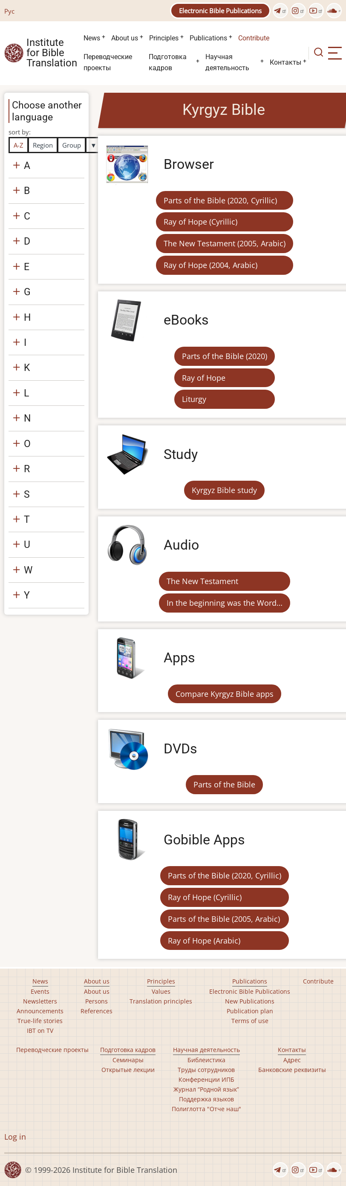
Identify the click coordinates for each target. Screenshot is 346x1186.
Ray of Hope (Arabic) (204, 940)
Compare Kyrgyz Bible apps (225, 694)
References (96, 1011)
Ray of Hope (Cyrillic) (200, 222)
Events (40, 991)
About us (124, 38)
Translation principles (161, 1001)
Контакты (285, 62)
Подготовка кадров (168, 62)
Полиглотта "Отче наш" (206, 1109)
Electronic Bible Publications (220, 10)
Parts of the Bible (224, 784)
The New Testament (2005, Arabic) (224, 243)
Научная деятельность (227, 62)
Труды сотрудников (206, 1070)
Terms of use (249, 1021)
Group (71, 145)
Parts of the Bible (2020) (224, 356)
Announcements (40, 1011)
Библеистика (206, 1060)
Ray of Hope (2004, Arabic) (210, 265)
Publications (208, 38)
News (92, 38)
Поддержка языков (206, 1099)
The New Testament (202, 581)
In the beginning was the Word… (225, 603)
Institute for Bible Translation (51, 53)
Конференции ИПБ (206, 1079)
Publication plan (250, 1011)
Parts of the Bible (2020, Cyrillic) (220, 200)
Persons (96, 1001)
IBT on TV (40, 1030)
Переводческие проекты (108, 62)
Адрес (292, 1060)
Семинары (128, 1060)
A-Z (18, 145)
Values (161, 991)
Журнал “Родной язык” (206, 1089)
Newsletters (40, 1001)
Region (43, 145)
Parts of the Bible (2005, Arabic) (224, 919)
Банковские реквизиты (292, 1070)
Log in (15, 1137)
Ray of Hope (203, 378)
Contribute (253, 38)
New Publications (249, 1001)
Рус (9, 11)
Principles (164, 38)
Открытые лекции (128, 1070)
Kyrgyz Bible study (224, 490)
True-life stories (40, 1021)
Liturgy (194, 399)
